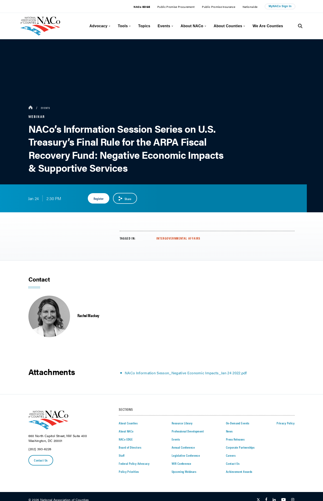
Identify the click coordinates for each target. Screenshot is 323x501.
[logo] (40, 34)
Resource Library (182, 423)
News (229, 431)
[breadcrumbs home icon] (30, 107)
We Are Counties (268, 26)
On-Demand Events (237, 423)
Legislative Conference (186, 455)
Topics (144, 26)
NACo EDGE (142, 7)
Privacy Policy (286, 423)
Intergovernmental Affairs (178, 238)
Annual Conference (183, 447)
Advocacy (98, 26)
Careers (230, 455)
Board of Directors (130, 447)
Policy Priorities (129, 471)
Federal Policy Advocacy (134, 463)
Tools (123, 26)
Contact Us (40, 460)
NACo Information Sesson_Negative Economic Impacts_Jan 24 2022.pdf (186, 372)
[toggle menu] (108, 26)
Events (164, 26)
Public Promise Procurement (176, 7)
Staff (121, 455)
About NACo (192, 26)
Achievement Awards (239, 471)
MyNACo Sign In (280, 6)
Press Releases (235, 439)
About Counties (228, 26)
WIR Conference (181, 463)
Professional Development (188, 431)
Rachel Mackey (88, 315)
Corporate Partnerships (240, 447)
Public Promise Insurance (218, 7)
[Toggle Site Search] (300, 26)
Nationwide (250, 7)
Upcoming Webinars (184, 471)
